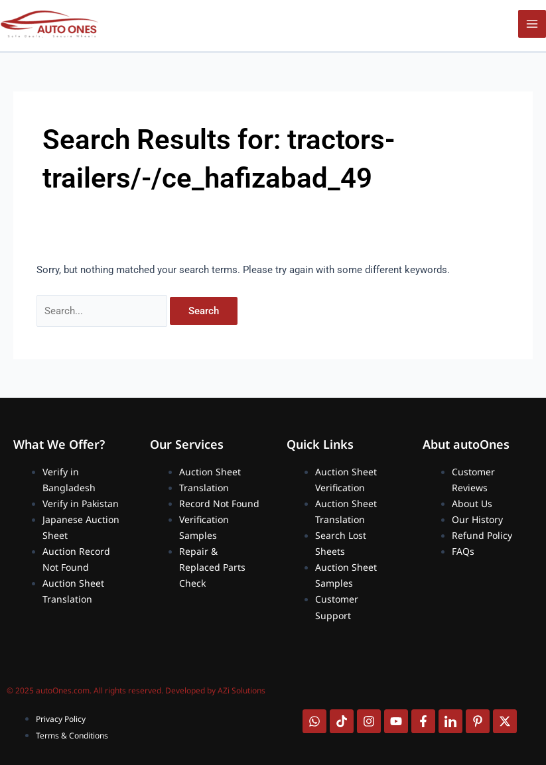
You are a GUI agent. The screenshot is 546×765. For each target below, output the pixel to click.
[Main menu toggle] (532, 24)
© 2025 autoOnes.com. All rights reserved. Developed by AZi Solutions (136, 690)
